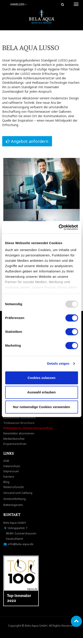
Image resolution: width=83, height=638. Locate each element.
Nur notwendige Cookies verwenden (41, 407)
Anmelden (18, 4)
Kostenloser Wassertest (19, 417)
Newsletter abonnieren (18, 433)
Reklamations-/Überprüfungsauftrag (27, 428)
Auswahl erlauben (41, 392)
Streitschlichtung (14, 499)
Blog (6, 482)
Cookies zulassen (42, 378)
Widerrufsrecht (13, 487)
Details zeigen (58, 363)
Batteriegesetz (13, 505)
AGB (6, 461)
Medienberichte (14, 439)
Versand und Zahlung (17, 493)
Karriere (8, 476)
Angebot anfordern (27, 141)
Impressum (11, 471)
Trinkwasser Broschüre (19, 423)
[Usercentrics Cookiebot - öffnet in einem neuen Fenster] (59, 227)
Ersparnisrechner (15, 444)
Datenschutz (11, 466)
